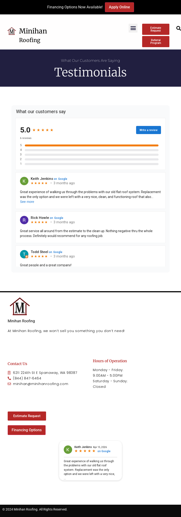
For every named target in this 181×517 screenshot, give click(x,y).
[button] (133, 28)
